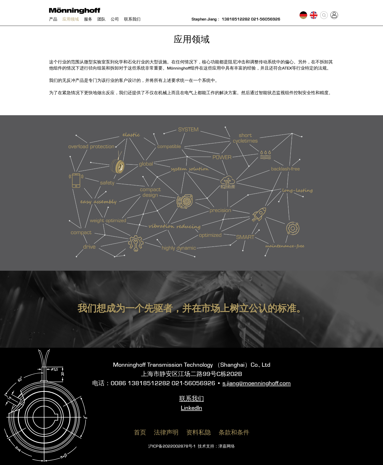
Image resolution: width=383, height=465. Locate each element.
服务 (88, 19)
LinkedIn (191, 408)
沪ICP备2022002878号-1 (172, 446)
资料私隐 (198, 433)
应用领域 (70, 19)
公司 (115, 19)
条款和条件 (234, 433)
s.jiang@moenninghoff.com (256, 384)
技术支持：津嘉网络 (216, 446)
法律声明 (166, 433)
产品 (53, 19)
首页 (140, 433)
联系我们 (132, 19)
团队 (101, 19)
